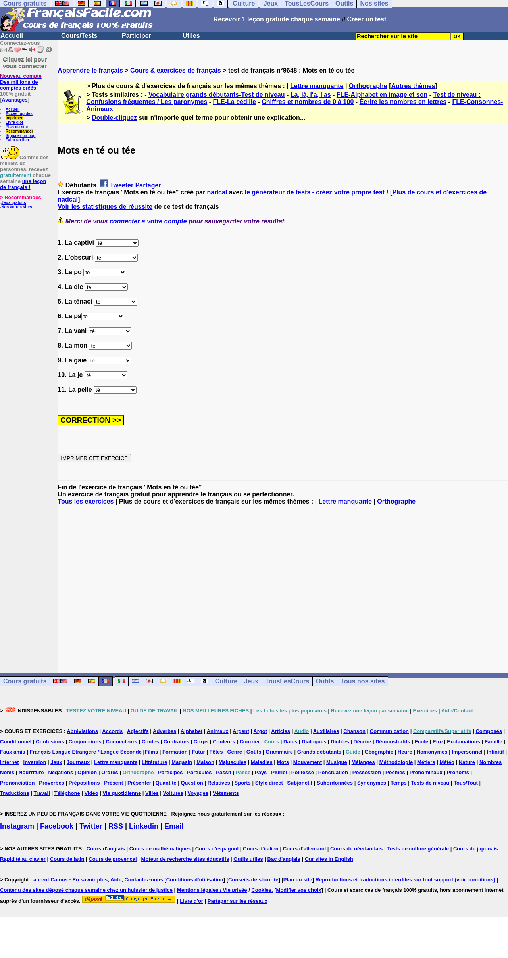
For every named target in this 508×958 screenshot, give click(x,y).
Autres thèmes (413, 86)
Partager (148, 185)
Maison (205, 762)
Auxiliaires (326, 731)
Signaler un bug (21, 135)
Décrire (362, 741)
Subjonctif (300, 783)
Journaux (78, 762)
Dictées (340, 741)
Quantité (166, 783)
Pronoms (458, 772)
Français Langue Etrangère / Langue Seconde (85, 752)
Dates (290, 741)
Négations (60, 772)
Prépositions (84, 783)
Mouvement (307, 762)
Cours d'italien (261, 849)
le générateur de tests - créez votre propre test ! (317, 192)
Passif (223, 772)
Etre (438, 741)
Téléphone (67, 793)
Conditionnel (15, 741)
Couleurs (224, 741)
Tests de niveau (430, 783)
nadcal (217, 192)
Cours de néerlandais (356, 849)
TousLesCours (287, 681)
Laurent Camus (49, 880)
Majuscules (232, 762)
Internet (9, 762)
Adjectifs (138, 731)
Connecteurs (121, 741)
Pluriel (279, 772)
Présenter (139, 783)
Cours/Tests (79, 35)
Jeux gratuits (13, 202)
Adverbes (164, 731)
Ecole (421, 741)
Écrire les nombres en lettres (403, 101)
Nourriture (31, 772)
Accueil (11, 35)
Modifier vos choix (298, 890)
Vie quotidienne (122, 793)
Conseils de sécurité (253, 880)
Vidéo (91, 793)
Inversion (34, 762)
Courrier (249, 741)
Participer (136, 35)
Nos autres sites (16, 207)
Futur (198, 752)
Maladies (262, 762)
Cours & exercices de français (175, 70)
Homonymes (432, 752)
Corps (201, 741)
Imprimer (14, 118)
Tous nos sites (363, 681)
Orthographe (368, 86)
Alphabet (192, 731)
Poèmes (395, 772)
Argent (241, 731)
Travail (42, 793)
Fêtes (216, 752)
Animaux (218, 731)
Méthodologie (396, 762)
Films (151, 752)
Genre (234, 752)
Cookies (261, 890)
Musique (336, 762)
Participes (170, 772)
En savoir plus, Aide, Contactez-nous (117, 880)
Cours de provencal (113, 859)
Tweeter (121, 185)
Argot (260, 731)
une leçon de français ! (23, 184)
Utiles (191, 35)
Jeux (251, 681)
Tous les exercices (86, 501)
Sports (243, 783)
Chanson (354, 731)
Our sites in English (329, 859)
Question (192, 783)
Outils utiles (248, 859)
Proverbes (51, 783)
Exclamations (463, 741)
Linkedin (143, 826)
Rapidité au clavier (23, 859)
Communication (389, 731)
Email (173, 826)
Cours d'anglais (106, 849)
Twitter (90, 826)
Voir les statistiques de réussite (105, 206)
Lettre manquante (316, 86)
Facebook (56, 826)
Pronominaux (426, 772)
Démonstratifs (392, 741)
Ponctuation (333, 772)
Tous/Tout (466, 783)
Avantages (14, 100)
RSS (115, 826)
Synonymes (371, 783)
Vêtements (226, 793)
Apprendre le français (90, 70)
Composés (488, 731)
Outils (325, 681)
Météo (446, 762)
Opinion (87, 772)
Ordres (109, 772)
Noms (7, 772)
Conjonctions (85, 741)
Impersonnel (467, 752)
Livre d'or (14, 122)
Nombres (490, 762)
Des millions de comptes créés (21, 82)
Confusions (50, 741)
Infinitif (495, 752)
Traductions (14, 793)
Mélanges (363, 762)
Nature (467, 762)
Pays (261, 772)
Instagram (17, 826)
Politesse (302, 772)
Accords (112, 731)
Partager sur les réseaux (237, 901)
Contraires (176, 741)
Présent (113, 783)
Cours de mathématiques (160, 849)
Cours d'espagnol (217, 849)
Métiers (426, 762)
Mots (283, 762)
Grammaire (279, 752)
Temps (399, 783)
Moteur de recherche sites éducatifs (185, 859)
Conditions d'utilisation (194, 880)
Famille (493, 741)
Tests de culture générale (418, 849)
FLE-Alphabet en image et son (382, 94)
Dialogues (314, 741)
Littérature (154, 762)
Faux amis (12, 752)
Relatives (219, 783)
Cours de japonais (475, 849)
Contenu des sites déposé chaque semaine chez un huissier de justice (86, 890)
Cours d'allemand (304, 849)
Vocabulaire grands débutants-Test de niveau (216, 94)
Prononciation (17, 783)
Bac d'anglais (283, 859)
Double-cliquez (114, 117)
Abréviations (82, 731)
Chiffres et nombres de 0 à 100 (308, 101)
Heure (405, 752)
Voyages (198, 793)
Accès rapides (19, 114)
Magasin (181, 762)
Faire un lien (17, 140)
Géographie (379, 752)
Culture (226, 681)
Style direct (269, 783)
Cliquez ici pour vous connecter (25, 62)
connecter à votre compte (148, 221)
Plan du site (17, 127)
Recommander (19, 131)
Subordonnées (335, 783)
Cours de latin (67, 859)
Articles (280, 731)
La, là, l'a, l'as (311, 94)
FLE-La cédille (234, 101)
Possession (366, 772)
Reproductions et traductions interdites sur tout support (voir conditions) (405, 880)
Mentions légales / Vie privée (212, 890)
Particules (199, 772)
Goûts (254, 752)
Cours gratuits (24, 681)
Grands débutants (319, 752)
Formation (175, 752)
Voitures (173, 793)
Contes (150, 741)
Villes (152, 793)
